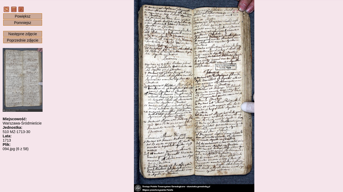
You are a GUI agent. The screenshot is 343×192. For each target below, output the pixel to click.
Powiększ (22, 16)
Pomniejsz (22, 23)
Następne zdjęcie (22, 34)
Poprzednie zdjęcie (22, 40)
